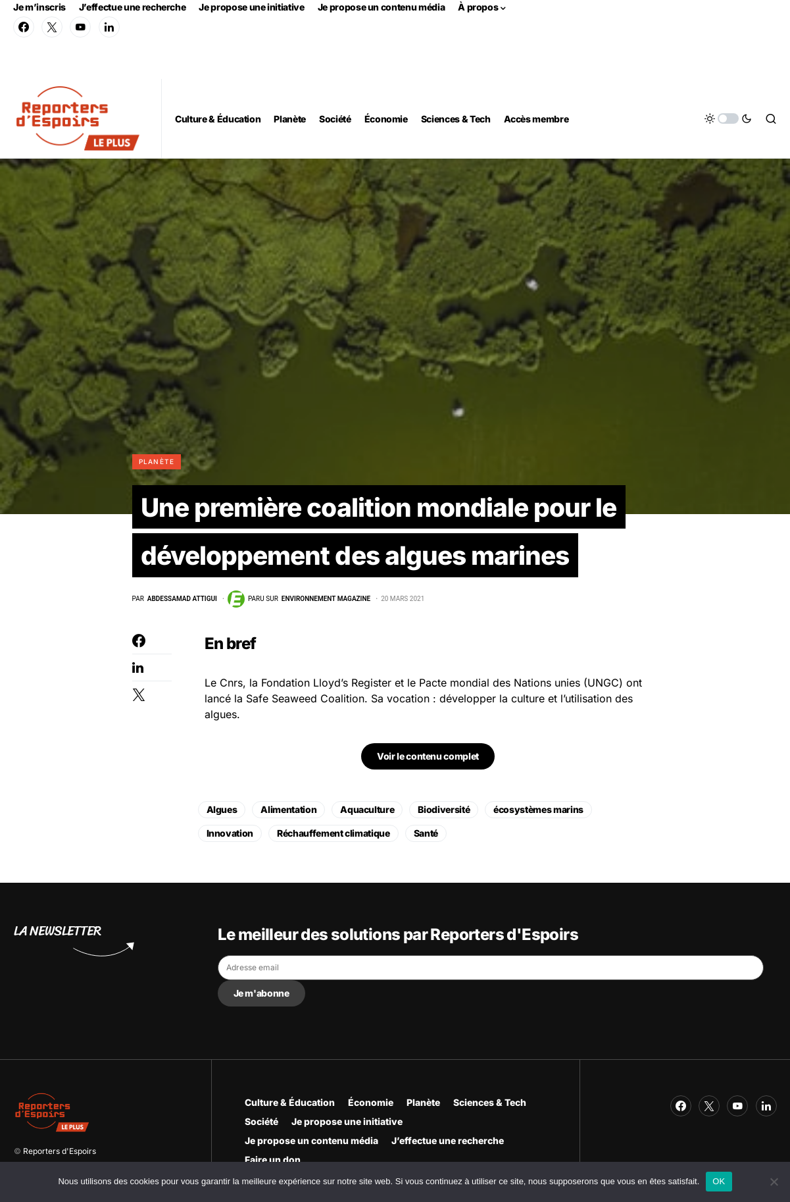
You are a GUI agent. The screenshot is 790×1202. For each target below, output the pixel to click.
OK (718, 1181)
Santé (426, 835)
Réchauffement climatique (333, 835)
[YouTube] (80, 27)
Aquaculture (367, 812)
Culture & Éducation (290, 1102)
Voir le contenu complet (428, 758)
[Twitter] (51, 27)
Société (261, 1121)
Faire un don (273, 1159)
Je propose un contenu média (381, 7)
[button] (728, 118)
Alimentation (288, 812)
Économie (370, 1102)
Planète (157, 461)
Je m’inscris (39, 7)
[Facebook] (23, 27)
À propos (478, 7)
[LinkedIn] (109, 27)
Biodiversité (444, 812)
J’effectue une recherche (132, 7)
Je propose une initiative (251, 7)
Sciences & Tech (489, 1102)
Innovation (230, 835)
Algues (222, 812)
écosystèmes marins (538, 812)
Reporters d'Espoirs (59, 1151)
